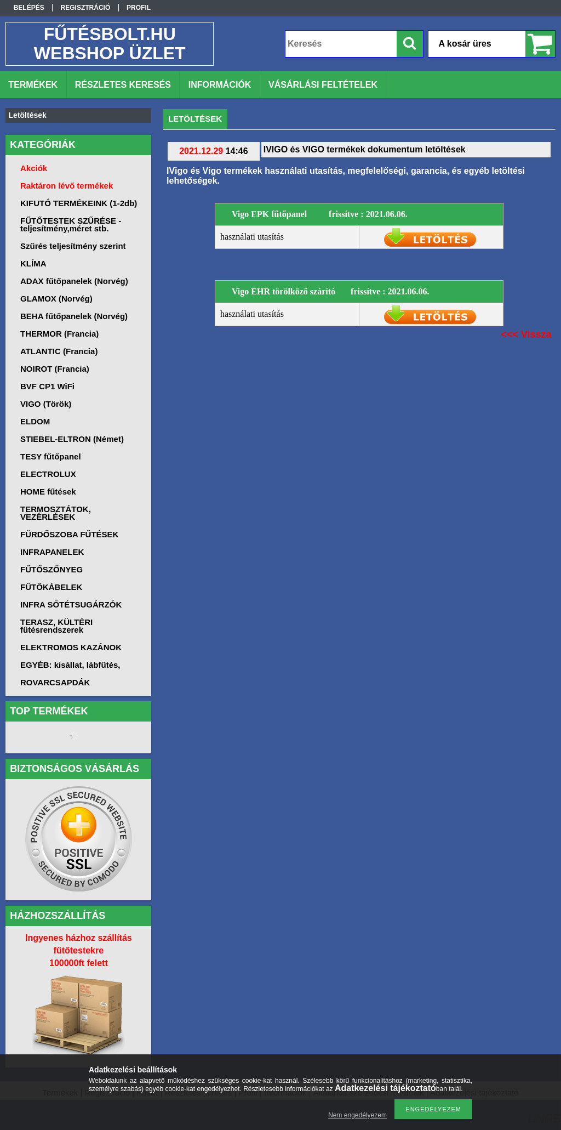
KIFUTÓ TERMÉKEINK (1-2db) (78, 203)
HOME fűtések (48, 491)
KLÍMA (33, 263)
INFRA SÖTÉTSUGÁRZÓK (71, 604)
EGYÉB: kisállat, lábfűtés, (70, 664)
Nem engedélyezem (357, 1115)
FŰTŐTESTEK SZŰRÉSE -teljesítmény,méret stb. (70, 224)
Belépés (29, 8)
